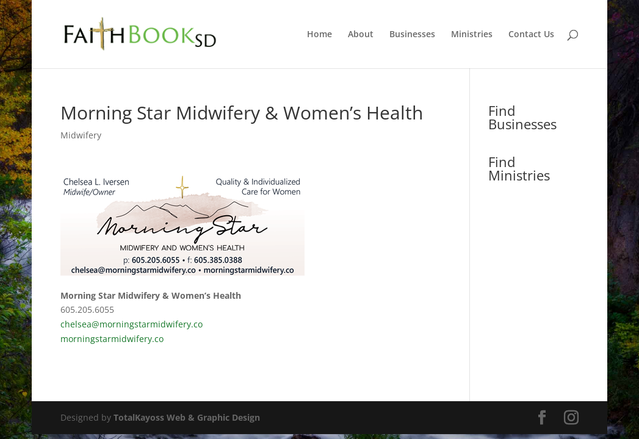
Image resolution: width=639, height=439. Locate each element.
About (361, 35)
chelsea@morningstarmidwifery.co (131, 324)
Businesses (412, 35)
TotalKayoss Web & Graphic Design (187, 417)
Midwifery (80, 135)
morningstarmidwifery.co (112, 338)
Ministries (472, 35)
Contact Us (531, 35)
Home (319, 35)
